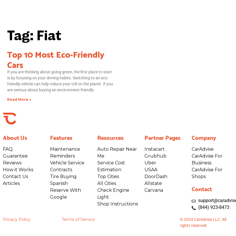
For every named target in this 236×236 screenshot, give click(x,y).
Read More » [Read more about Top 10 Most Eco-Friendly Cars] (19, 99)
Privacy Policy (17, 219)
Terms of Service (78, 219)
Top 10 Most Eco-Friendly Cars (55, 58)
